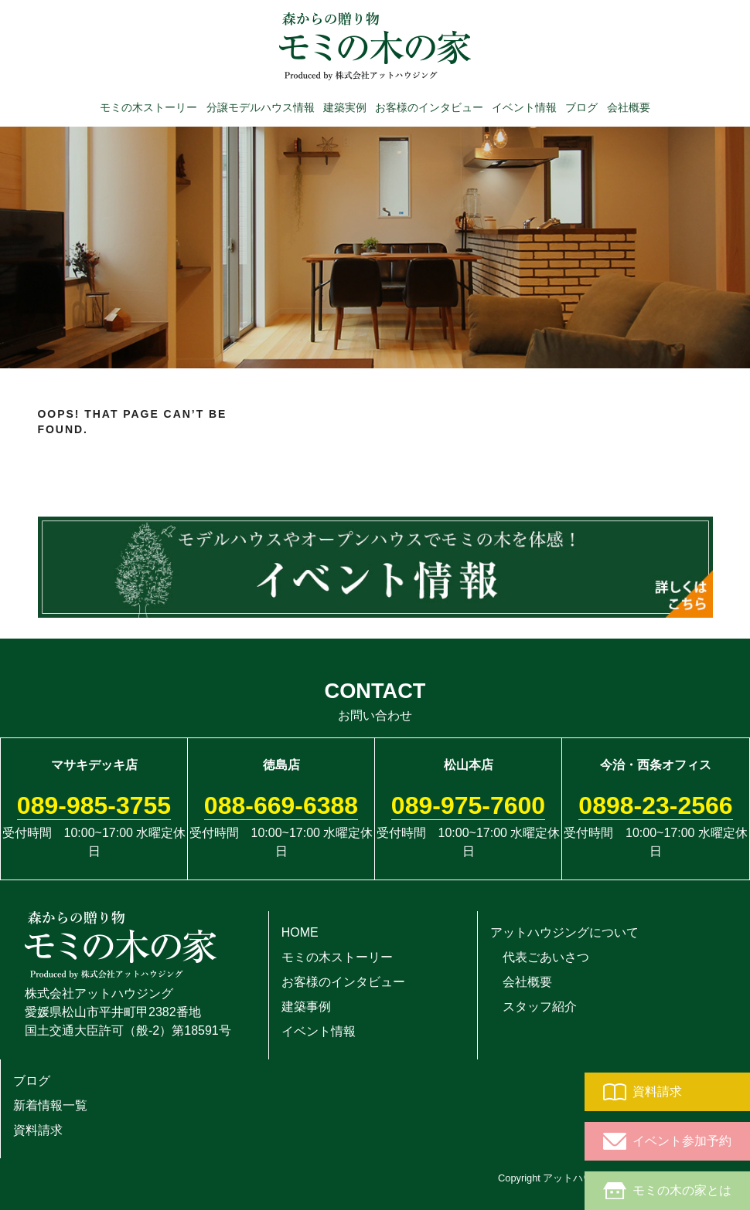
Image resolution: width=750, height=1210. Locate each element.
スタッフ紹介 (533, 1006)
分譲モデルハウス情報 (260, 106)
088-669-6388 (281, 805)
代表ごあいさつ (539, 957)
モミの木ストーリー (148, 106)
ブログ (581, 106)
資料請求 (642, 1091)
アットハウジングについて (564, 932)
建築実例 (344, 106)
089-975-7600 (468, 805)
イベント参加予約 (667, 1141)
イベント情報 (524, 106)
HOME (300, 932)
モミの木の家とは (667, 1190)
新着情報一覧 (50, 1105)
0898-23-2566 (655, 805)
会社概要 (628, 106)
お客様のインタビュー (429, 106)
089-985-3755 (94, 805)
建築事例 (306, 1006)
